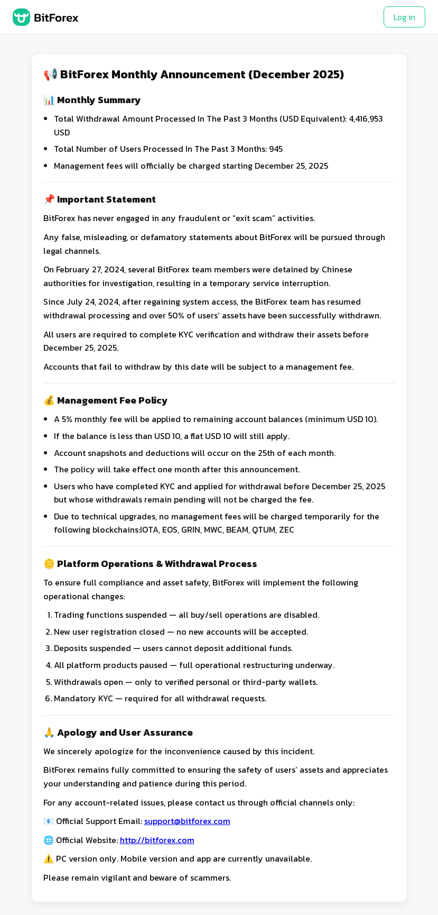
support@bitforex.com (187, 821)
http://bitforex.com (157, 840)
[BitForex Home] (46, 17)
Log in (404, 17)
